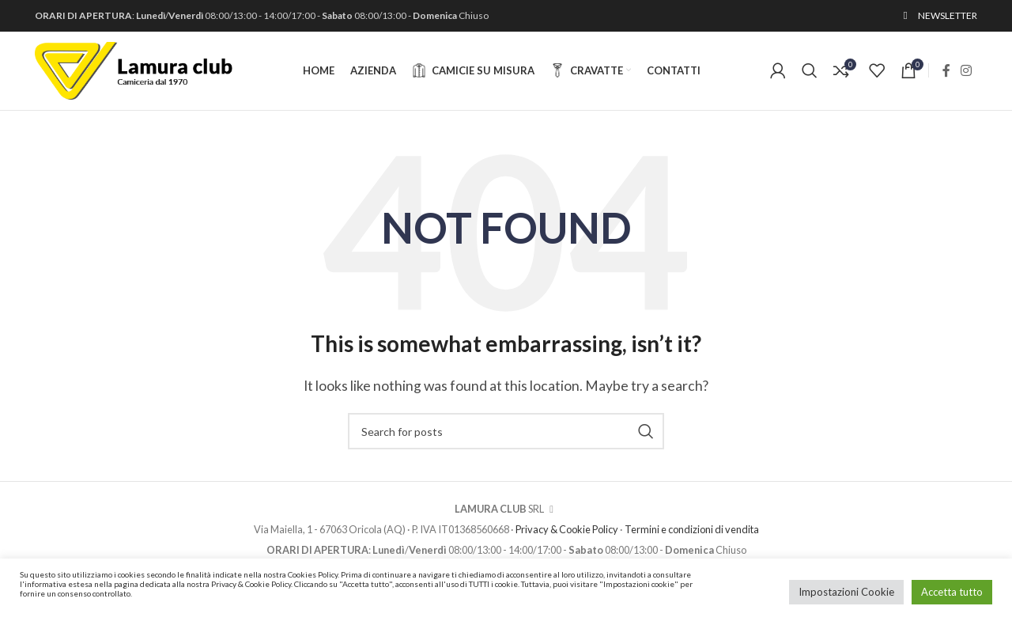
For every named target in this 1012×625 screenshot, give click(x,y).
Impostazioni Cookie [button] (846, 591)
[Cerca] (809, 72)
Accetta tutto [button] (952, 591)
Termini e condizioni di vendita (692, 531)
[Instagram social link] (966, 72)
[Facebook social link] (946, 72)
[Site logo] (133, 70)
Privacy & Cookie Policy (566, 531)
